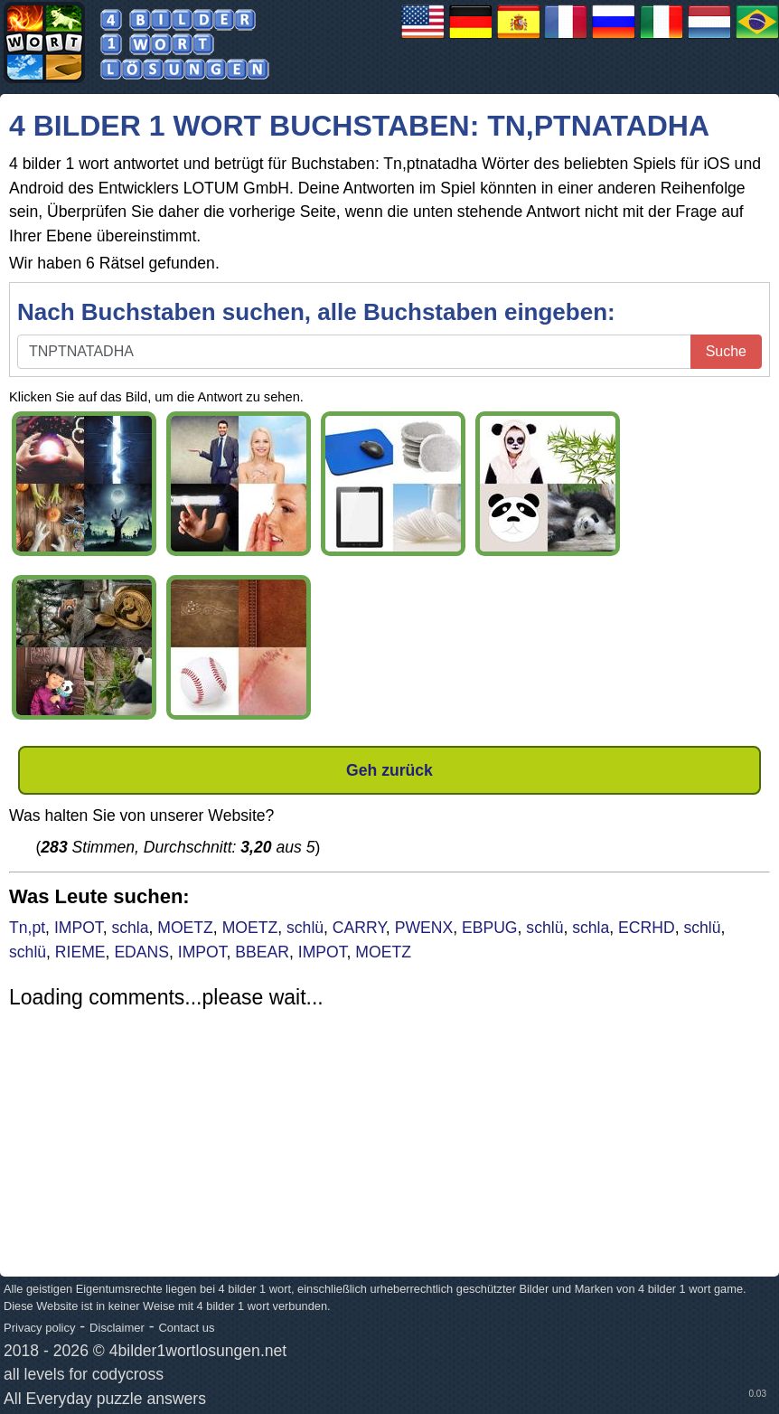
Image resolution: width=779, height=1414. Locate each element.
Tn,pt (27, 928)
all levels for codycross (84, 1374)
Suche (726, 351)
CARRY (359, 928)
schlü (305, 928)
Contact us (186, 1327)
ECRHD (646, 928)
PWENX (424, 928)
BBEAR (262, 952)
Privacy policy (39, 1327)
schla (129, 928)
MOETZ (185, 928)
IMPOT (78, 928)
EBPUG (490, 928)
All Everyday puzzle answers (105, 1399)
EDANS (141, 952)
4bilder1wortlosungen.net (198, 1351)
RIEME (80, 952)
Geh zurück (389, 770)
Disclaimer (117, 1327)
